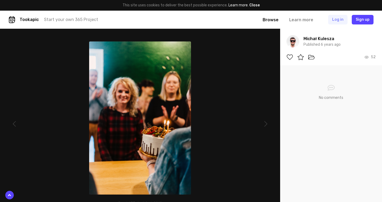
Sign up (363, 19)
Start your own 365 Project (71, 19)
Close (254, 5)
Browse (271, 19)
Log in (338, 19)
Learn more (238, 5)
